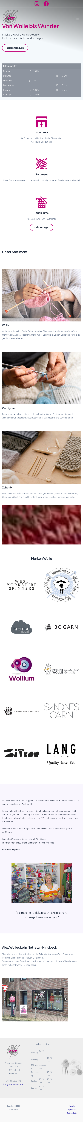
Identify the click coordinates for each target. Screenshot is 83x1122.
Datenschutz (71, 1113)
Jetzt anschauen (15, 47)
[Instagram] (37, 3)
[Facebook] (46, 3)
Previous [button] (5, 999)
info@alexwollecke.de (13, 1084)
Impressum (71, 1110)
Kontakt (72, 1106)
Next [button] (65, 999)
